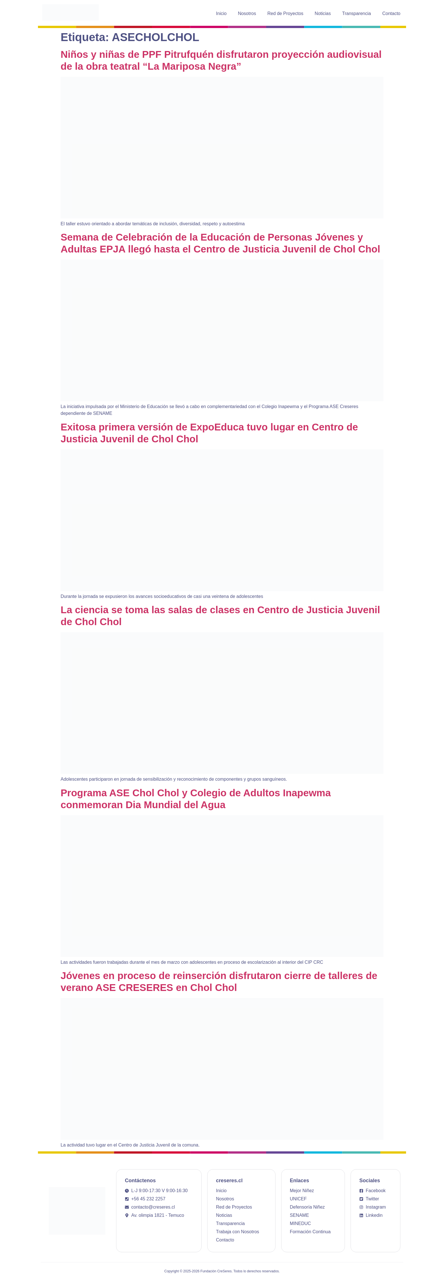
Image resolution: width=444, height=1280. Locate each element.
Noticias (323, 13)
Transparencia (356, 13)
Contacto (391, 13)
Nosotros (247, 13)
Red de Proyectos (285, 13)
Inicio (221, 13)
